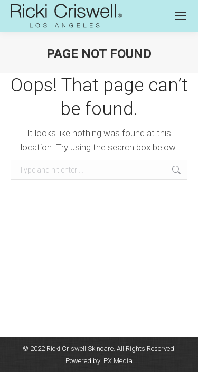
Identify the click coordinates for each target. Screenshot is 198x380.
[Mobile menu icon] (180, 16)
